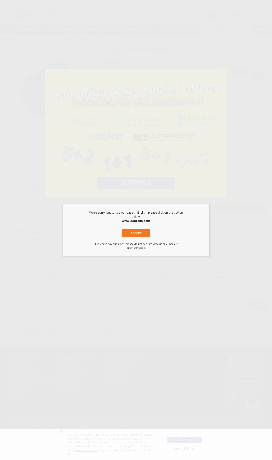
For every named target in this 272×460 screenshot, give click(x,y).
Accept (136, 233)
